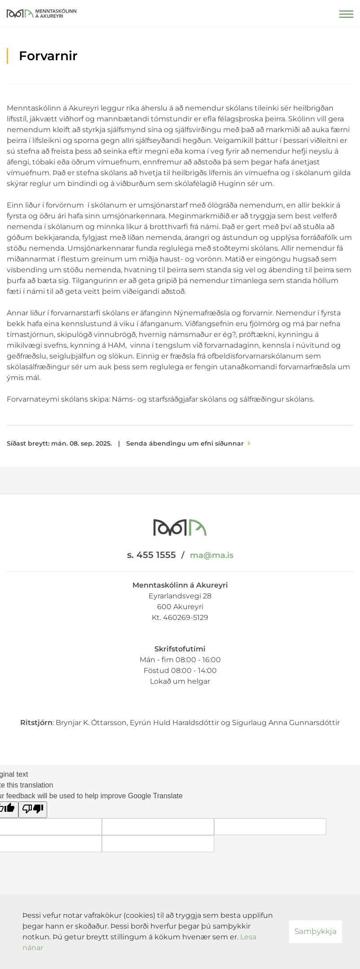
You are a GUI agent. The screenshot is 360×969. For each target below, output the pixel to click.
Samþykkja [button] (315, 931)
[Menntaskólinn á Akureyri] (41, 11)
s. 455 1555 (151, 554)
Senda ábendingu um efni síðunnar (185, 443)
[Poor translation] (32, 809)
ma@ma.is (211, 555)
